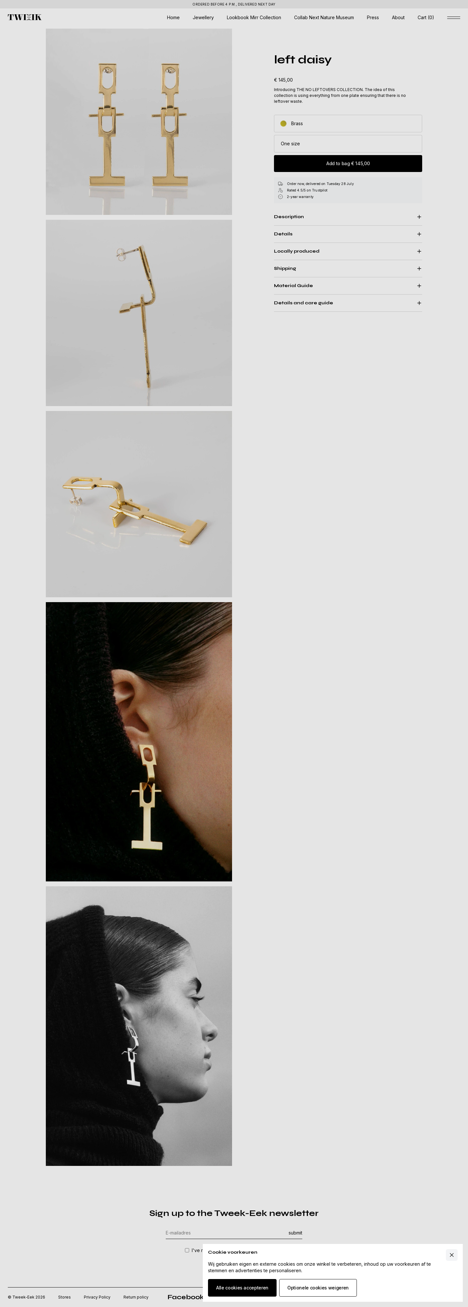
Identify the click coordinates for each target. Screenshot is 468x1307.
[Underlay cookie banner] (234, 653)
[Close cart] (452, 1255)
